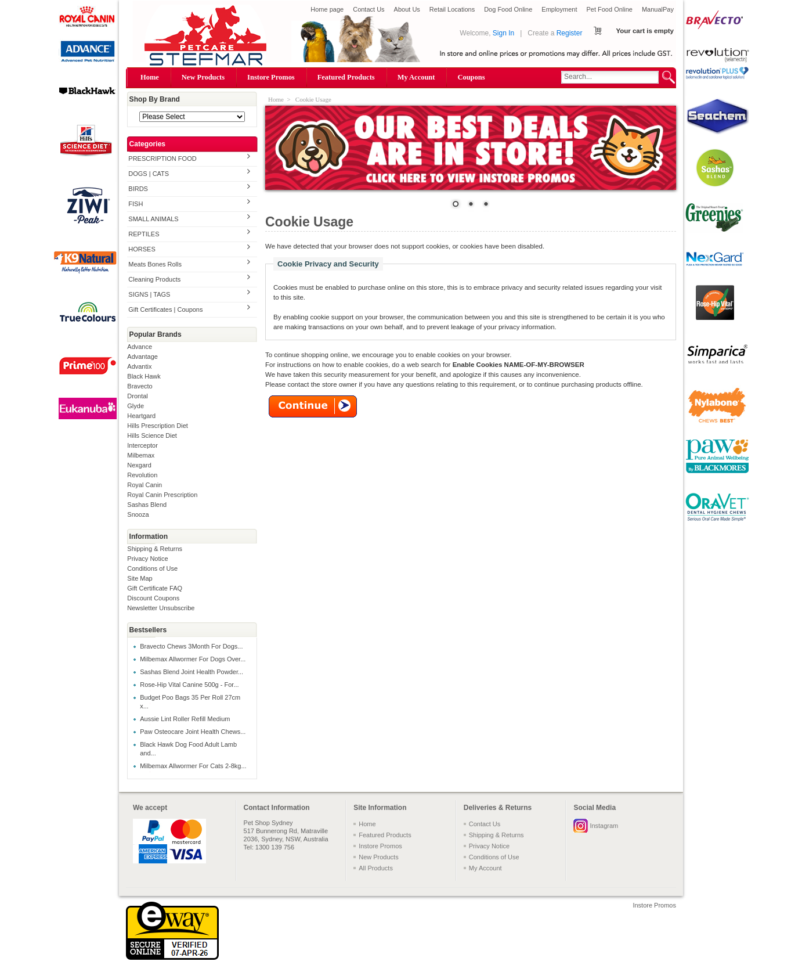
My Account (416, 77)
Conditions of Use (152, 568)
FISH (135, 203)
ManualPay (658, 9)
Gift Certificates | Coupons (165, 309)
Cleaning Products (154, 279)
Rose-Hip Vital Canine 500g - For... (189, 684)
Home (149, 77)
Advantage (142, 356)
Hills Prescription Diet (157, 425)
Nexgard (139, 465)
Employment (559, 9)
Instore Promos (271, 77)
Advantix (139, 366)
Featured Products (346, 77)
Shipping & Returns (154, 548)
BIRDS (138, 188)
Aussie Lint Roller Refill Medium (185, 718)
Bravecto (139, 386)
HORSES (141, 249)
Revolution (142, 474)
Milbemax (140, 455)
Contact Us (368, 9)
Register (570, 33)
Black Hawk (143, 376)
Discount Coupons (153, 598)
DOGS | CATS (148, 173)
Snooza (138, 514)
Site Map (139, 578)
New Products (203, 77)
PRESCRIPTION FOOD (162, 158)
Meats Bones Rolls (155, 264)
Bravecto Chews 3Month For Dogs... (191, 646)
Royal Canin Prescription (162, 494)
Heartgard (141, 415)
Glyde (135, 405)
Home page (327, 9)
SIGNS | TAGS (149, 294)
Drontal (137, 396)
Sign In (503, 33)
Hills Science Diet (152, 435)
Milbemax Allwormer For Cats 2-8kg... (193, 765)
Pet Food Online (609, 9)
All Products (376, 868)
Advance (139, 346)
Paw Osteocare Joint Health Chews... (192, 731)
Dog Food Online (508, 9)
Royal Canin (144, 484)
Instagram (604, 825)
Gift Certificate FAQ (154, 588)
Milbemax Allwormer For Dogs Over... (192, 659)
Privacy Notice (147, 558)
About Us (407, 9)
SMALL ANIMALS (153, 218)
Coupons (471, 77)
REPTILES (143, 234)
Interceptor (142, 445)
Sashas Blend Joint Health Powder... (191, 671)
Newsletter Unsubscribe (160, 607)
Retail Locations (452, 9)
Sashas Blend (147, 504)
